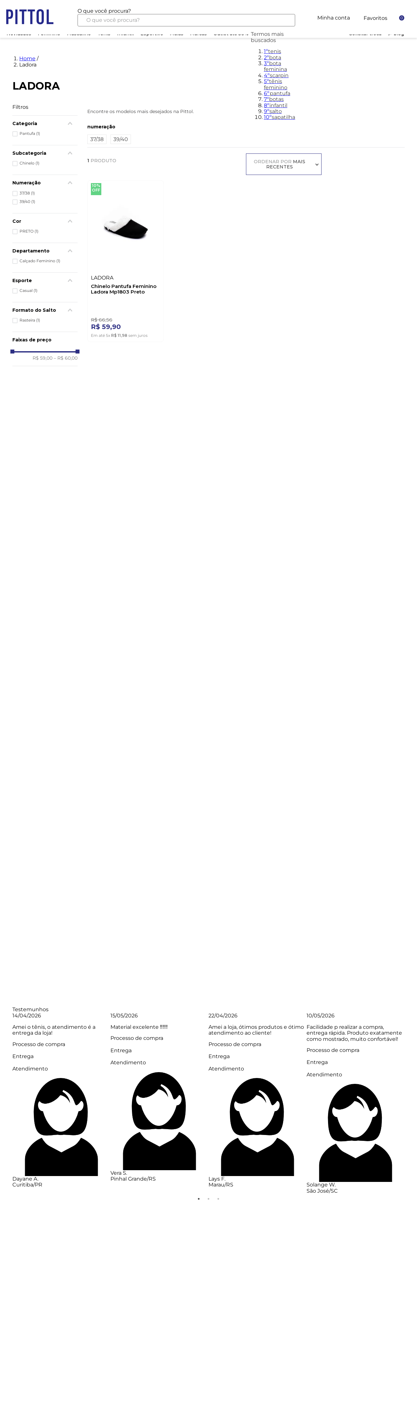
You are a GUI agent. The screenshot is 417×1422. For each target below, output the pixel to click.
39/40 (27, 201)
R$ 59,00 (42, 358)
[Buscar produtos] (285, 20)
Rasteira (30, 320)
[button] (45, 250)
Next (409, 1103)
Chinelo (29, 163)
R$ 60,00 (66, 358)
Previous (7, 1103)
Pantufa (30, 133)
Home (27, 58)
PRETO (29, 231)
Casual (28, 290)
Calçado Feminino (40, 261)
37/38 (27, 193)
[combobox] (186, 17)
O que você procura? (104, 11)
